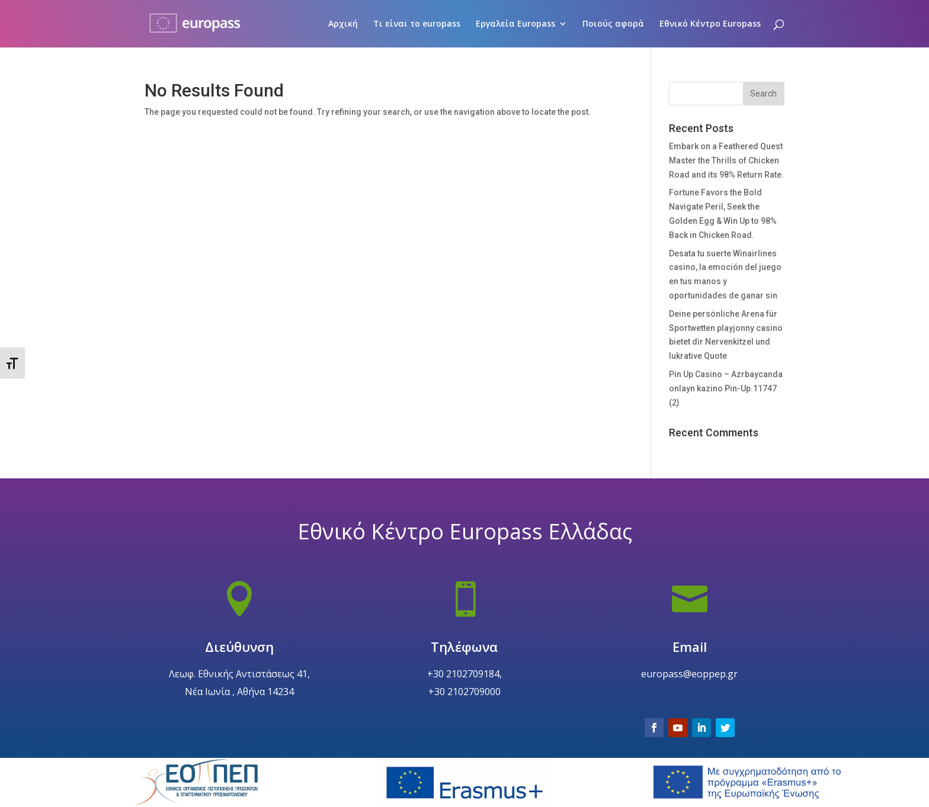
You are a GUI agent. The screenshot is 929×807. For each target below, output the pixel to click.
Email (690, 674)
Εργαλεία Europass (515, 24)
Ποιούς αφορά (613, 24)
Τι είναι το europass (416, 24)
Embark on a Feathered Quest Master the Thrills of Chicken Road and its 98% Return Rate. (726, 160)
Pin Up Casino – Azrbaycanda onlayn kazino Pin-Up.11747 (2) (726, 388)
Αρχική (343, 24)
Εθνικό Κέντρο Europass (710, 24)
